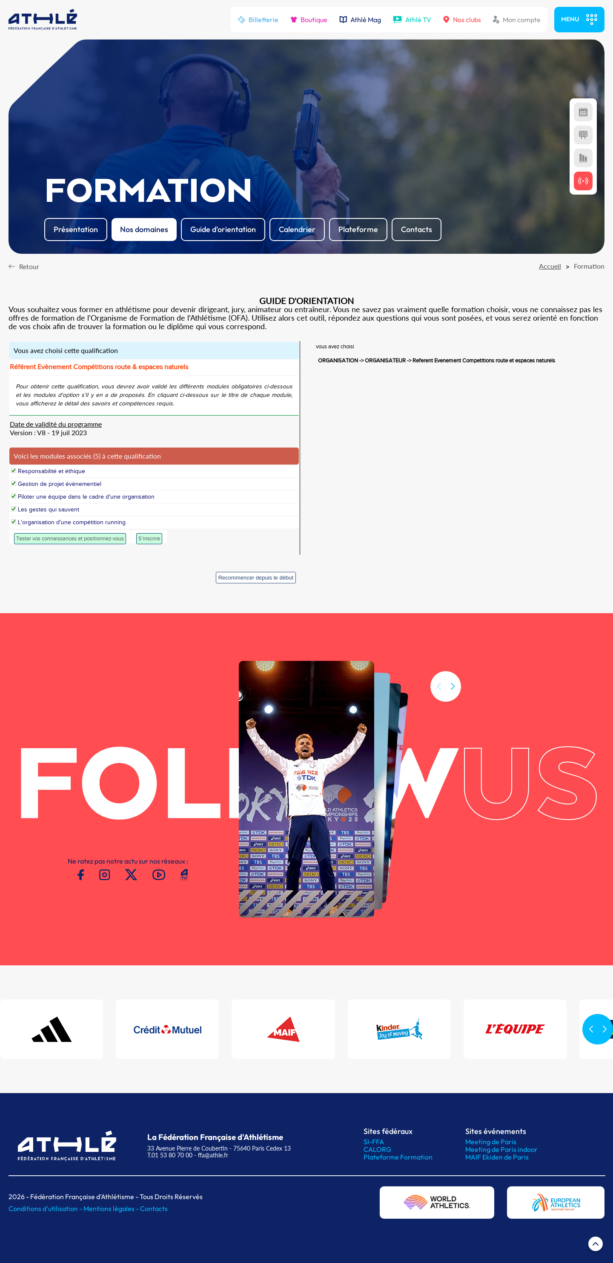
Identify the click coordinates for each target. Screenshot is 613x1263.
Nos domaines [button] (144, 229)
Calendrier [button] (297, 229)
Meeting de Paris (490, 1141)
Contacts (154, 1208)
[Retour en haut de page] (595, 1245)
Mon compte (517, 19)
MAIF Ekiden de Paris (497, 1157)
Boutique (308, 19)
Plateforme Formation (398, 1157)
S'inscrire (149, 538)
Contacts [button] (416, 229)
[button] (452, 696)
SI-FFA (374, 1141)
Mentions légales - (111, 1208)
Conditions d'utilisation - (46, 1208)
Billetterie (258, 19)
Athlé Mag (360, 19)
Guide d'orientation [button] (223, 229)
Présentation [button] (76, 229)
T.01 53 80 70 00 (169, 1155)
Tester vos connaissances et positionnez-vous (70, 538)
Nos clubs (462, 19)
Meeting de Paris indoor (501, 1149)
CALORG (377, 1149)
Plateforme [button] (358, 229)
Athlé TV (412, 19)
